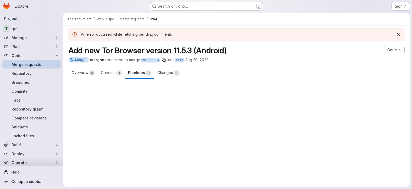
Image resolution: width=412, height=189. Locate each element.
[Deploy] (31, 153)
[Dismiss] (398, 34)
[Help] (31, 172)
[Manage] (31, 37)
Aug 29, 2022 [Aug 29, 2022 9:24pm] (196, 59)
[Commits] (31, 91)
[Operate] (31, 162)
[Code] (31, 55)
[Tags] (31, 100)
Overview (83, 73)
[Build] (31, 144)
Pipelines (139, 73)
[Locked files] (31, 136)
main (179, 60)
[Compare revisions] (31, 118)
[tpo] (31, 28)
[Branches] (31, 82)
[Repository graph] (31, 109)
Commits (111, 73)
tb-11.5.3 (150, 60)
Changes (168, 73)
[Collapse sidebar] (31, 181)
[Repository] (31, 73)
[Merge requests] (31, 64)
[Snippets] (31, 127)
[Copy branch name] (164, 60)
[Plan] (31, 46)
